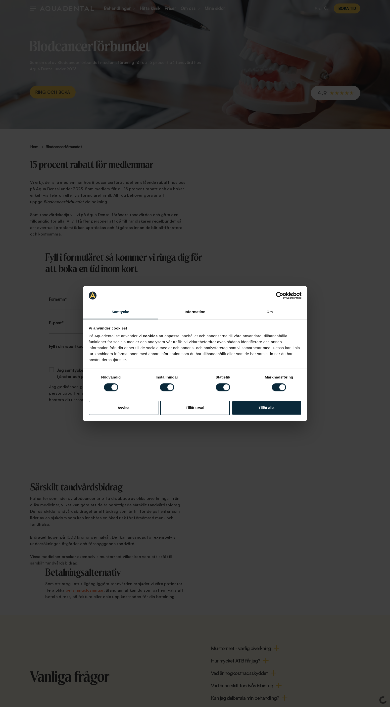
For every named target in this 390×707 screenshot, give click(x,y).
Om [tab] (269, 312)
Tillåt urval (195, 408)
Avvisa (124, 408)
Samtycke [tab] (120, 312)
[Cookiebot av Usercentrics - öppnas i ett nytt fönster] (279, 295)
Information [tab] (195, 312)
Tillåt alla (267, 408)
